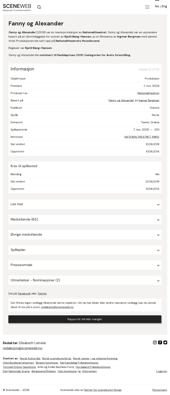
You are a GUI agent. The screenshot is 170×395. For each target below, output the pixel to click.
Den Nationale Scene (16, 371)
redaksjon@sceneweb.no (57, 307)
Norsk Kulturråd (30, 358)
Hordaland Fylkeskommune (93, 367)
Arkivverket (89, 371)
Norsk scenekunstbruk (56, 358)
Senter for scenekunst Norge (103, 390)
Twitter (42, 293)
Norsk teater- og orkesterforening (95, 358)
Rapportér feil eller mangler (84, 319)
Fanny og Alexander (121, 100)
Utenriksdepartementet (18, 363)
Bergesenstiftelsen (44, 371)
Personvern (159, 390)
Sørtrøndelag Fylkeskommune (79, 363)
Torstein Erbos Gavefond (19, 367)
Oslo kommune (67, 371)
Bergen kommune (47, 363)
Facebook (24, 293)
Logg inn (161, 371)
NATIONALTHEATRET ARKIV (142, 137)
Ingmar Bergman (149, 100)
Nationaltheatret (148, 93)
